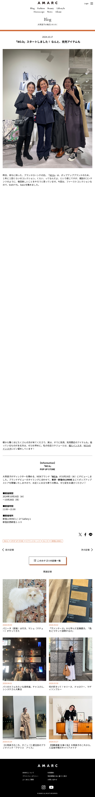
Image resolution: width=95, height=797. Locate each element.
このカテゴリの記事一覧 (49, 560)
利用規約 (51, 772)
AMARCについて (28, 772)
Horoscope (39, 11)
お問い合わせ (52, 779)
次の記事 (85, 549)
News (50, 11)
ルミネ (46, 541)
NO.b (6, 541)
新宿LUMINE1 (57, 541)
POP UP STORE (18, 541)
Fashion (41, 8)
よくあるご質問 (28, 779)
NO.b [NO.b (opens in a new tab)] (52, 175)
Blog (32, 8)
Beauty (50, 8)
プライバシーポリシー (30, 776)
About (58, 11)
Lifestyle (61, 8)
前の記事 (9, 549)
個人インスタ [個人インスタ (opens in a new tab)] (75, 445)
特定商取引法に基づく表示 (57, 776)
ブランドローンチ (33, 541)
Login (86, 3)
